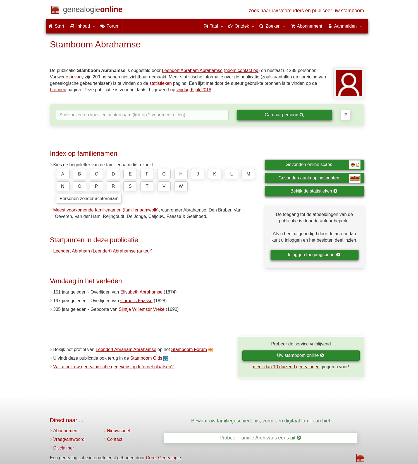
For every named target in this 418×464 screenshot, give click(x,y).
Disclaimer (63, 448)
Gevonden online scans (322, 164)
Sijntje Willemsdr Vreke (141, 309)
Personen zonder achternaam (89, 198)
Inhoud (82, 26)
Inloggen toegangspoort (314, 254)
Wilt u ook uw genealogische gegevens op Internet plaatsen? (113, 366)
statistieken (160, 83)
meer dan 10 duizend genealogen (286, 366)
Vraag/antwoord (69, 439)
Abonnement (66, 430)
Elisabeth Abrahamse (141, 292)
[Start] (93, 10)
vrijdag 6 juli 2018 (193, 89)
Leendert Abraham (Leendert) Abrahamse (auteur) (103, 251)
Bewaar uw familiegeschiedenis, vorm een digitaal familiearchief (260, 421)
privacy (76, 76)
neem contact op (241, 70)
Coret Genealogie (163, 457)
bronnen (58, 89)
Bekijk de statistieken (314, 191)
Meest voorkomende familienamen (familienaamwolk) (106, 210)
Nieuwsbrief (118, 430)
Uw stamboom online (300, 355)
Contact (114, 439)
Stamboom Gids (146, 358)
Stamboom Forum (189, 349)
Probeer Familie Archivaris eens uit (260, 438)
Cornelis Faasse (136, 300)
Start (56, 26)
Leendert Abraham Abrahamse (192, 70)
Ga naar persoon (284, 114)
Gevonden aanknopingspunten (319, 178)
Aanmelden (344, 26)
